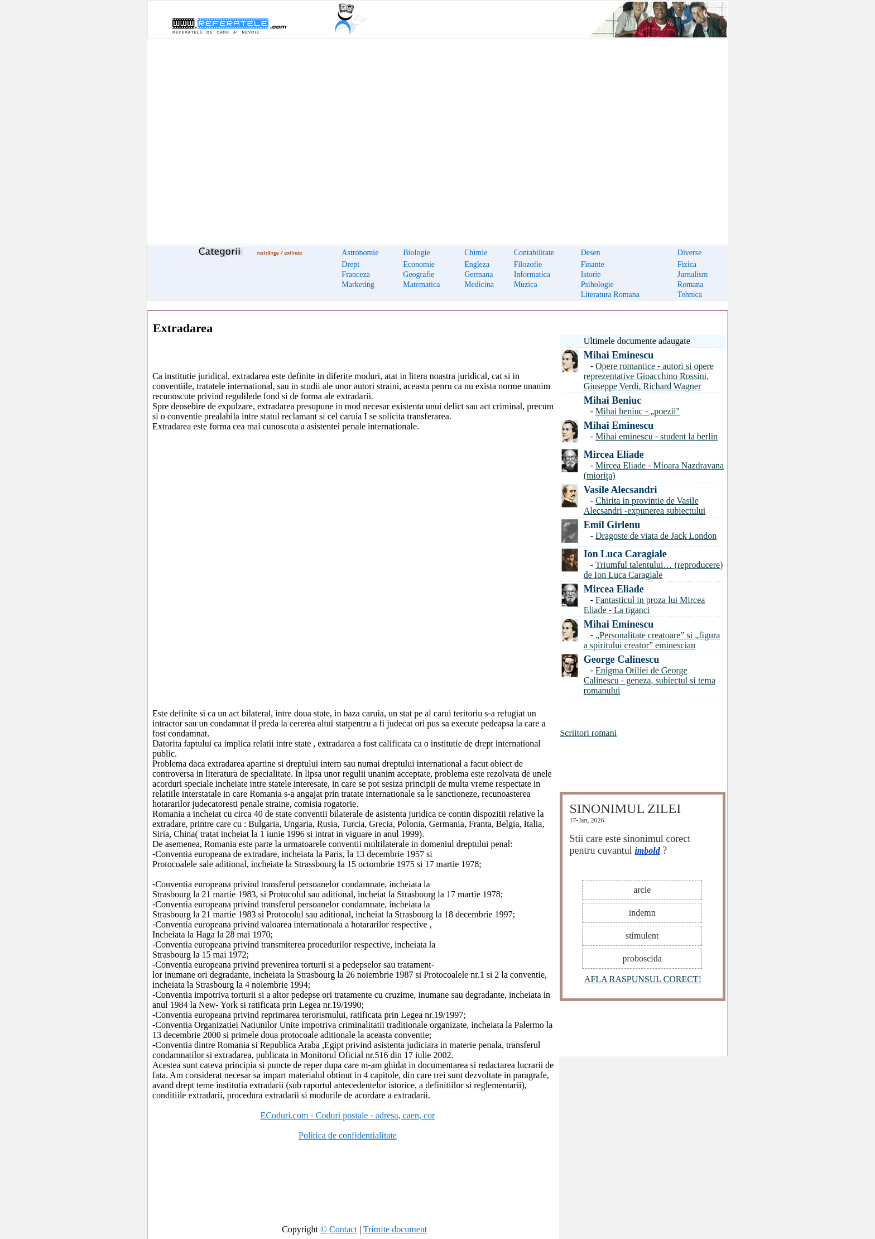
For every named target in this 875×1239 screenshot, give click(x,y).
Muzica (525, 284)
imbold (647, 850)
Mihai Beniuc (613, 400)
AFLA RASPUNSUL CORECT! (642, 979)
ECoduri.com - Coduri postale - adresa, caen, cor (348, 1115)
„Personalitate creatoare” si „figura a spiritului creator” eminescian (652, 640)
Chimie (475, 252)
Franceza (356, 274)
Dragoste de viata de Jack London (656, 535)
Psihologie (597, 284)
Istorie (591, 274)
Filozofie (528, 264)
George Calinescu (621, 659)
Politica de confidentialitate (348, 1135)
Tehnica (689, 294)
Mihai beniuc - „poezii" (637, 411)
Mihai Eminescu (619, 355)
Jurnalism (692, 274)
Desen (590, 252)
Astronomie (360, 252)
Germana (478, 274)
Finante (592, 264)
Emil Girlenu (612, 524)
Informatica (532, 274)
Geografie (418, 274)
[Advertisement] (437, 135)
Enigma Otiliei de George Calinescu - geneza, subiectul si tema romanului (649, 680)
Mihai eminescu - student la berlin (656, 436)
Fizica (686, 264)
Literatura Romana (610, 294)
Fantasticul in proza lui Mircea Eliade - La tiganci (644, 605)
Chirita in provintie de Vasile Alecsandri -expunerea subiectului (645, 505)
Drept (350, 264)
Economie (419, 264)
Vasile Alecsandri (620, 489)
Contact (343, 1229)
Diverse (689, 252)
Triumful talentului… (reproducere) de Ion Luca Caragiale (653, 570)
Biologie (416, 252)
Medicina (479, 284)
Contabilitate (534, 252)
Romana (690, 284)
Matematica (421, 284)
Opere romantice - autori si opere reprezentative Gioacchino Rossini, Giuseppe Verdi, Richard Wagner (649, 376)
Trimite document (395, 1229)
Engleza (476, 264)
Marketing (358, 284)
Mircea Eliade (614, 454)
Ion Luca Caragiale (625, 553)
